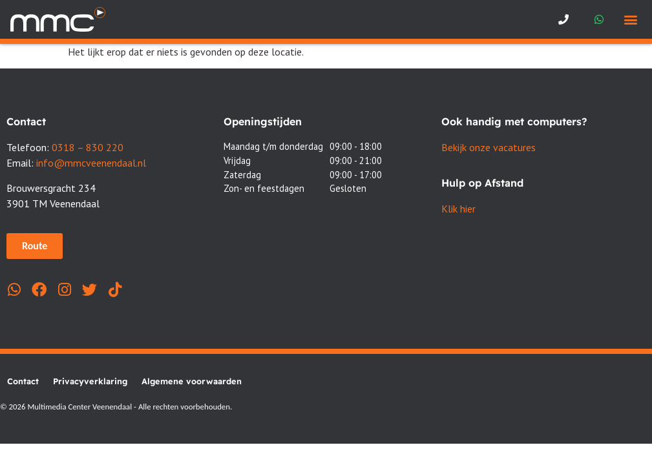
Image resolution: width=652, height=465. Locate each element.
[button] (631, 19)
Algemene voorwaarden (192, 381)
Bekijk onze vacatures (488, 147)
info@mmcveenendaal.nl (91, 162)
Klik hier (458, 208)
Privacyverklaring (90, 381)
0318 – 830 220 (87, 147)
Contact (23, 381)
